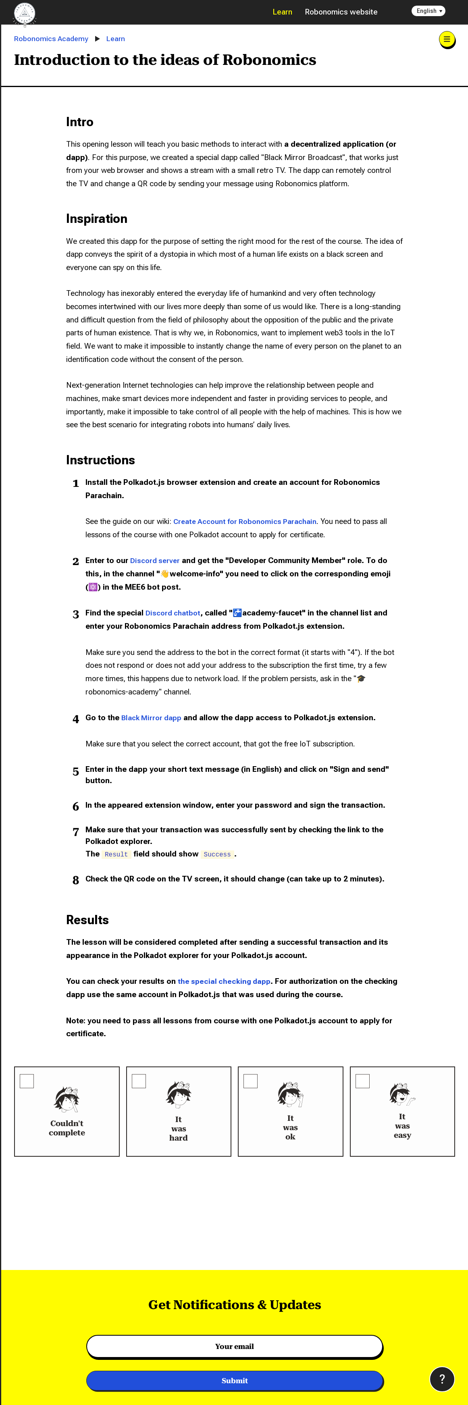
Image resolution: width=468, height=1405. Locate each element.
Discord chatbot (175, 612)
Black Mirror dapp (153, 717)
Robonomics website (341, 12)
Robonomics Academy (52, 38)
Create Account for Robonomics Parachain (250, 521)
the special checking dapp (226, 981)
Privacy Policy (345, 1385)
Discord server (156, 560)
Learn (282, 12)
